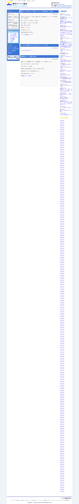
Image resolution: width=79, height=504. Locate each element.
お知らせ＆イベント (36, 500)
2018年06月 (62, 275)
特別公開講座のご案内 (64, 53)
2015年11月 (62, 331)
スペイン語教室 (13, 33)
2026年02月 (62, 125)
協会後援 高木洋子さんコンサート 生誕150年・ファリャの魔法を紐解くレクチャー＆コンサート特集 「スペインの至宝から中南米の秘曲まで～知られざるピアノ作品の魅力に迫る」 (66, 45)
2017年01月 (62, 305)
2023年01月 (62, 190)
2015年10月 (62, 332)
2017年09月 (62, 291)
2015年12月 (62, 329)
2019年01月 (62, 262)
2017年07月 (62, 295)
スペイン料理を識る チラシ (27, 34)
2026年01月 (62, 127)
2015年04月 (62, 343)
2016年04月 (62, 322)
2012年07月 (62, 379)
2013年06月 (62, 372)
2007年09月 (62, 404)
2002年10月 (62, 431)
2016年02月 (62, 325)
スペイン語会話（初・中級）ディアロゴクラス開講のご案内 (66, 82)
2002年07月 (62, 433)
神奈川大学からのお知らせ (65, 74)
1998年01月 (62, 466)
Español (11, 41)
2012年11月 (62, 377)
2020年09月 (62, 230)
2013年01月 (62, 376)
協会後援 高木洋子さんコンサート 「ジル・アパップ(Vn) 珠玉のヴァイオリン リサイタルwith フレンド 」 (66, 103)
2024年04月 (62, 163)
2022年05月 (62, 201)
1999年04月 (62, 457)
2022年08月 (62, 196)
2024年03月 (62, 165)
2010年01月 (62, 392)
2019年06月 (62, 253)
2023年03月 (62, 187)
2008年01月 (62, 403)
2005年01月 (62, 419)
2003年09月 (62, 426)
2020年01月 (62, 242)
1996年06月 (62, 476)
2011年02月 (62, 386)
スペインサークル (13, 36)
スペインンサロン (51, 500)
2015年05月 (62, 341)
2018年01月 (62, 284)
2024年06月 (62, 160)
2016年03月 (62, 323)
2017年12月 (62, 286)
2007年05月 (62, 406)
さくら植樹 (12, 39)
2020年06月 (62, 233)
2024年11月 (62, 151)
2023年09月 (62, 176)
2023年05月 (62, 183)
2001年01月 (62, 444)
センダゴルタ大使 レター (26, 50)
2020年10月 (62, 228)
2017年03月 (62, 302)
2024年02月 (62, 167)
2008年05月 (62, 401)
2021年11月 (62, 210)
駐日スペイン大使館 (12, 46)
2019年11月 (62, 246)
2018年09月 (62, 269)
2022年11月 (62, 192)
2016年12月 (62, 307)
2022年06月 (62, 199)
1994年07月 (62, 480)
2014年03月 (62, 367)
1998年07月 (62, 462)
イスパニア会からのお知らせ (65, 107)
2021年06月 (62, 215)
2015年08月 (62, 336)
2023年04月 (62, 185)
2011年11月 (62, 385)
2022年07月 (62, 197)
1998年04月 (62, 464)
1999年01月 (62, 458)
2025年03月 (62, 143)
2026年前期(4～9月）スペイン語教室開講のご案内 (66, 18)
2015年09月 (62, 334)
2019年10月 (62, 248)
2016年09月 (62, 313)
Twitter (10, 52)
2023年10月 (62, 174)
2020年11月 (62, 226)
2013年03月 (62, 374)
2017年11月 (62, 287)
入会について (28, 500)
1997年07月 (62, 469)
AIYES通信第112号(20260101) (65, 64)
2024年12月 (62, 149)
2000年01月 (62, 451)
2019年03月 (62, 259)
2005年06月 (62, 417)
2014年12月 (62, 350)
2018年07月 (62, 273)
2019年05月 (62, 255)
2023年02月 (62, 188)
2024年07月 (62, 158)
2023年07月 (62, 179)
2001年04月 (62, 442)
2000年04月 (62, 449)
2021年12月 (62, 208)
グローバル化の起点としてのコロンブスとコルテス (66, 115)
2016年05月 (62, 320)
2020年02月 (62, 241)
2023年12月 (62, 170)
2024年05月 (62, 161)
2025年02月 (62, 145)
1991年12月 (62, 487)
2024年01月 (62, 169)
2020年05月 (62, 235)
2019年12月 (62, 244)
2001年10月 (62, 439)
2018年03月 (62, 280)
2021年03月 (62, 219)
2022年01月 (62, 206)
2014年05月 (62, 363)
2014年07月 (62, 359)
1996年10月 (62, 475)
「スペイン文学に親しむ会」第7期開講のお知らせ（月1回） (66, 61)
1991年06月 (62, 489)
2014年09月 (62, 356)
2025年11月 (62, 131)
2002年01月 (62, 437)
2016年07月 (62, 316)
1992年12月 (62, 484)
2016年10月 (62, 311)
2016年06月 (62, 318)
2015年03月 (62, 345)
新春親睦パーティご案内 (26, 75)
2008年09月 (62, 399)
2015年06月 (62, 340)
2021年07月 (62, 214)
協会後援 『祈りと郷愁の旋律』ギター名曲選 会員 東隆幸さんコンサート (66, 22)
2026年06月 (62, 120)
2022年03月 (62, 205)
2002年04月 (62, 435)
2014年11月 (62, 352)
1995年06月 (62, 478)
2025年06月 (62, 138)
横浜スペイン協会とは (21, 500)
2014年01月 (62, 368)
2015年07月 (62, 338)
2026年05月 (62, 122)
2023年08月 (62, 178)
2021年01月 (62, 223)
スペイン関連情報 (12, 50)
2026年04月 (62, 124)
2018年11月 (62, 266)
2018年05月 (62, 277)
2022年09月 (62, 194)
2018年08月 (62, 271)
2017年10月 (62, 289)
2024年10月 (62, 152)
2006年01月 (62, 413)
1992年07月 (62, 485)
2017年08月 (62, 293)
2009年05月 (62, 395)
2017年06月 (62, 296)
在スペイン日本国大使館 (13, 48)
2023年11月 (62, 172)
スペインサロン (13, 35)
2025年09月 (62, 134)
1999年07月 (62, 455)
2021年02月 (62, 221)
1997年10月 (62, 467)
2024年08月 (62, 156)
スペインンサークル (59, 500)
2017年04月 (62, 300)
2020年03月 (62, 239)
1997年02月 (62, 473)
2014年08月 (62, 358)
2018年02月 (62, 282)
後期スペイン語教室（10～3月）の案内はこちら (65, 98)
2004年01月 (62, 424)
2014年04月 (62, 365)
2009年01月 (62, 397)
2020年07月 (62, 232)
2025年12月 (62, 129)
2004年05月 (62, 422)
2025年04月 (62, 142)
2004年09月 (62, 421)
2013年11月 (62, 370)
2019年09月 (62, 250)
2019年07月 (62, 251)
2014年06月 (62, 361)
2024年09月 (62, 154)
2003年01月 (62, 430)
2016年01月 (62, 327)
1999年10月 (62, 453)
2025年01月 (62, 147)
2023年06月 (62, 181)
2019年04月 (62, 257)
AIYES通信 (12, 38)
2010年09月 (62, 388)
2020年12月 (62, 224)
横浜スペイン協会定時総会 (65, 14)
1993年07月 (62, 482)
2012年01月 (62, 383)
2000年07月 (62, 448)
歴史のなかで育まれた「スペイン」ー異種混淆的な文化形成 (66, 78)
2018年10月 (62, 268)
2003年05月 (62, 428)
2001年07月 (62, 440)
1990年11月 (62, 491)
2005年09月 (62, 415)
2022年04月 (62, 203)
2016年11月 (62, 309)
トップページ (13, 500)
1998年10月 (62, 460)
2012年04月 (62, 381)
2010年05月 (62, 390)
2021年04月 (62, 217)
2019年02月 (62, 260)
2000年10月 (62, 446)
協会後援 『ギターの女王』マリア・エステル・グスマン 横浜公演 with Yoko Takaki (66, 90)
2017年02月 (62, 304)
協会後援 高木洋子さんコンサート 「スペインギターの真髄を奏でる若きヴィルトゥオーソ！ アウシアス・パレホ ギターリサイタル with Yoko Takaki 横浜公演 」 (66, 33)
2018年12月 (62, 264)
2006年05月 (62, 412)
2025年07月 (62, 136)
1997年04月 (62, 471)
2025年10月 (62, 133)
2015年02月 (62, 347)
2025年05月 (62, 140)
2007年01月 (62, 408)
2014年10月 (62, 354)
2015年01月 (62, 349)
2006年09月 (62, 410)
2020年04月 (62, 237)
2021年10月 (62, 212)
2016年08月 (62, 314)
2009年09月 (62, 394)
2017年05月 (62, 298)
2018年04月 (62, 278)
